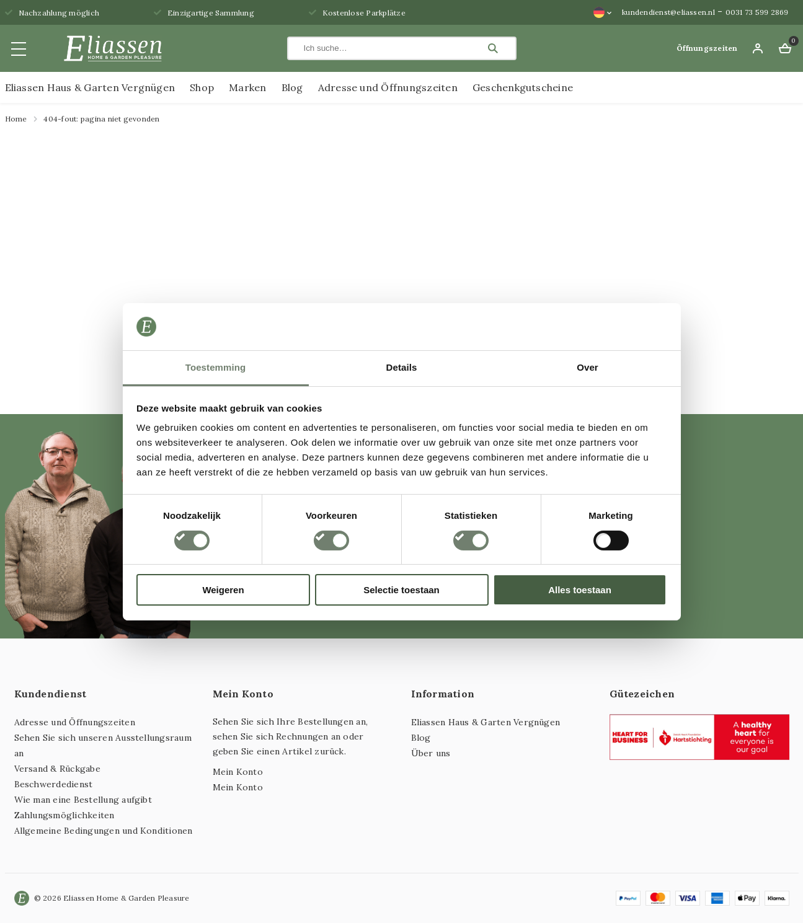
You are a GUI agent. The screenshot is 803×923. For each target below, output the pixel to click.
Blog (292, 87)
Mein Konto (238, 771)
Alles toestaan (579, 590)
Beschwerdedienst (53, 784)
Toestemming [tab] (215, 367)
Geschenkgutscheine (522, 87)
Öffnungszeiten (707, 48)
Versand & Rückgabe (57, 768)
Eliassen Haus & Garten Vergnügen (90, 87)
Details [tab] (401, 367)
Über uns (431, 753)
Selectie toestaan (401, 590)
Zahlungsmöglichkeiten (64, 815)
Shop (202, 87)
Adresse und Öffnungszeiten (388, 87)
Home (16, 118)
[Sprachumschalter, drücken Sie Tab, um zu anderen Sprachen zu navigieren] (602, 12)
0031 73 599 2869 (757, 12)
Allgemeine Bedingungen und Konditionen (103, 830)
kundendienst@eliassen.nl (668, 12)
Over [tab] (587, 367)
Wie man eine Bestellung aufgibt (83, 799)
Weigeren (223, 590)
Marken (247, 87)
